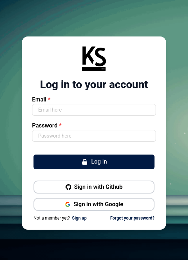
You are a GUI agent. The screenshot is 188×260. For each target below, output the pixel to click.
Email (41, 99)
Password (47, 125)
